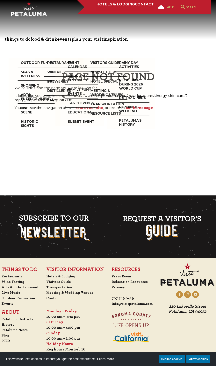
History (32, 274)
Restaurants (36, 226)
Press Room (148, 226)
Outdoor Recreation (43, 247)
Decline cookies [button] (172, 359)
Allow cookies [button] (198, 359)
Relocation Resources (157, 231)
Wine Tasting (37, 231)
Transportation (87, 237)
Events (31, 253)
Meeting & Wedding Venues (98, 242)
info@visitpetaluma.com (161, 253)
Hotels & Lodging (101, 17)
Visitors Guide (86, 231)
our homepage (139, 108)
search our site (89, 108)
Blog (29, 285)
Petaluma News (39, 279)
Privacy (145, 237)
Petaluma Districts (42, 268)
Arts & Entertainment (45, 237)
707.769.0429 (150, 248)
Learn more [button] (105, 359)
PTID (29, 290)
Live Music (34, 242)
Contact (136, 17)
